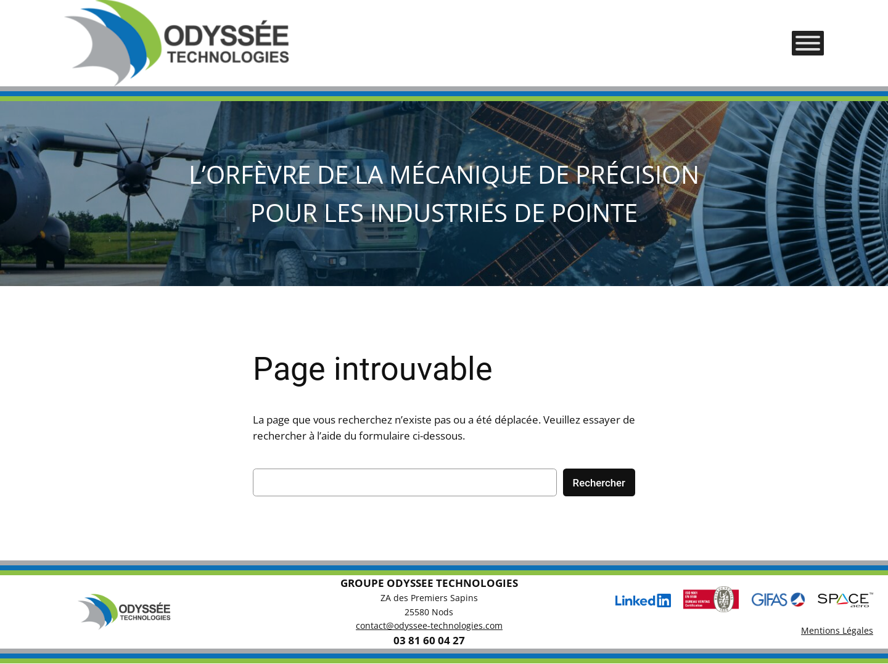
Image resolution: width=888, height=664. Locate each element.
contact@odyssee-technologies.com (429, 625)
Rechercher (599, 483)
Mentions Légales (837, 630)
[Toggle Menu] (808, 43)
